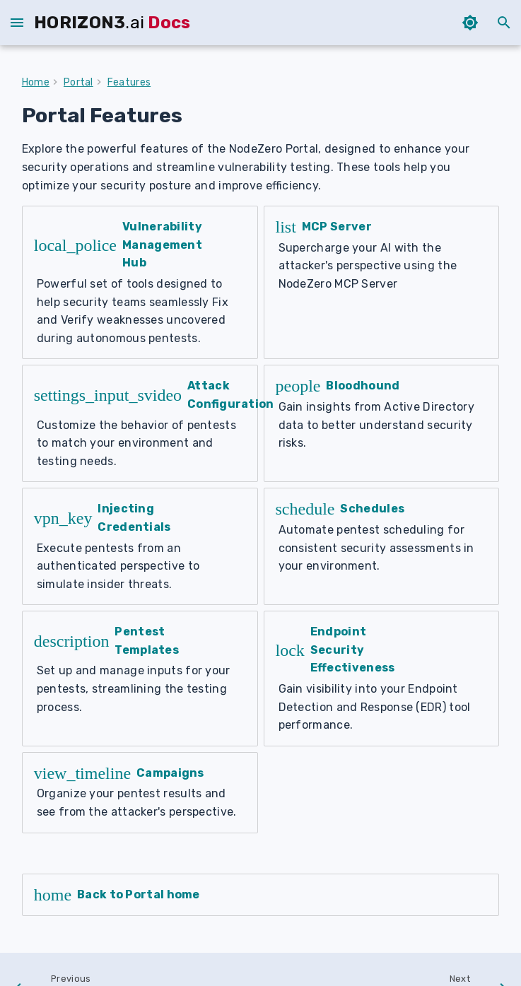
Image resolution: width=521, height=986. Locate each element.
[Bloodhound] (381, 396)
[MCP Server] (381, 273)
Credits (410, 963)
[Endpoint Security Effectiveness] (381, 616)
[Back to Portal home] (261, 822)
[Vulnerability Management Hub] (140, 273)
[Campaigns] (140, 720)
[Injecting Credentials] (140, 501)
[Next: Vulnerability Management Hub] (393, 917)
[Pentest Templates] (140, 616)
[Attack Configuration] (140, 396)
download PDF (473, 963)
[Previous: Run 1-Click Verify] (87, 917)
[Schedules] (381, 501)
